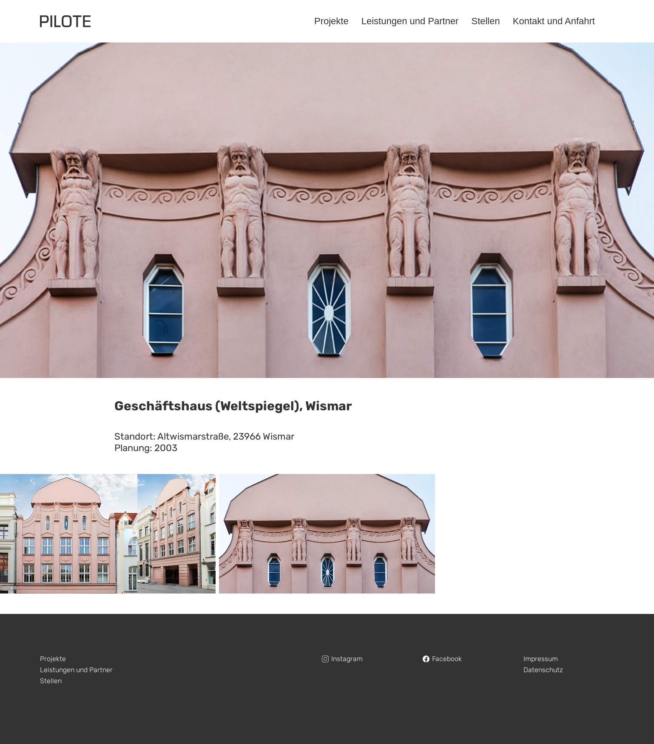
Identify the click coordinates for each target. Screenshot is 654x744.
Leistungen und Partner (76, 670)
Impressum (540, 659)
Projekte (53, 659)
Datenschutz (543, 670)
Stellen (51, 681)
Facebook (447, 659)
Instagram (347, 659)
